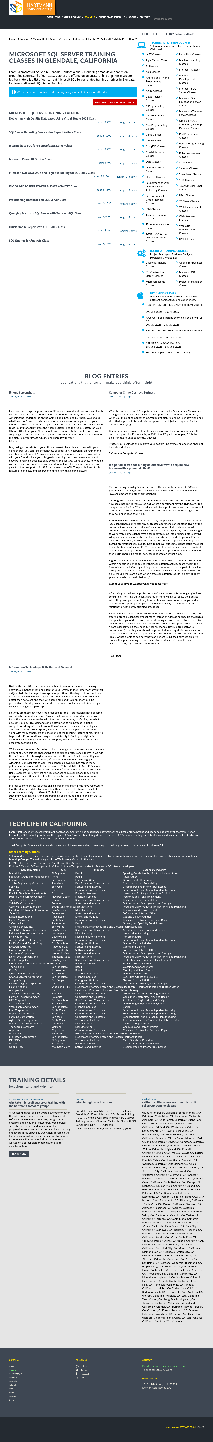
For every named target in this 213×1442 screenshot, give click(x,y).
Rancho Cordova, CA (154, 1222)
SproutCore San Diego (51, 862)
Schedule (13, 1377)
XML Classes (186, 239)
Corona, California (183, 1207)
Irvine (178, 1313)
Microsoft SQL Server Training (42, 83)
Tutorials (13, 1385)
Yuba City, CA (176, 1302)
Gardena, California (172, 1262)
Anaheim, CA (195, 1291)
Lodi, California (190, 1295)
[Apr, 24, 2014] (115, 472)
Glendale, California (73, 38)
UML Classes (186, 195)
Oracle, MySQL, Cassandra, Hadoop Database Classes (190, 124)
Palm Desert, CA (174, 1226)
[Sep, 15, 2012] (15, 671)
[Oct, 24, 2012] (15, 396)
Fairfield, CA (163, 1127)
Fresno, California (153, 1189)
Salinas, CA (170, 1240)
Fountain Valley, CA (153, 1160)
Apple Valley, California (156, 1266)
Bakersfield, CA (189, 1178)
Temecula (159, 1284)
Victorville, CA (159, 1269)
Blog (11, 1388)
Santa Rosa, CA (188, 1237)
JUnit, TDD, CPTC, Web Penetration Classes (156, 237)
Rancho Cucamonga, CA (156, 1211)
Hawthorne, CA (151, 1280)
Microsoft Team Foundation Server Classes (190, 101)
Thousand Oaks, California (162, 1273)
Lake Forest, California (173, 1119)
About (132, 17)
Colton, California (153, 1149)
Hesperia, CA (194, 1229)
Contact (145, 17)
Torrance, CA (163, 1218)
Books (12, 1400)
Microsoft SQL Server (45, 38)
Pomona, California (154, 1233)
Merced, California (189, 1248)
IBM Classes (153, 209)
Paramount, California (187, 1116)
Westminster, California (184, 1127)
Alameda (147, 1207)
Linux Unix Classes (190, 54)
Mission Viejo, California (170, 1185)
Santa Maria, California (185, 1218)
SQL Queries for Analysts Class (29, 240)
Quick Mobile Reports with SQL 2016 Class (37, 227)
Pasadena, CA (164, 1138)
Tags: (29, 396)
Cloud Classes (154, 140)
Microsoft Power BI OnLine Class (30, 159)
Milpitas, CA (173, 1295)
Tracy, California (152, 1240)
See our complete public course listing (168, 352)
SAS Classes (186, 162)
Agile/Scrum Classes (157, 60)
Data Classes (153, 161)
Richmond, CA (193, 1262)
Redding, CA (180, 1134)
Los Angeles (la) (176, 1291)
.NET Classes (153, 54)
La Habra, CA (163, 1288)
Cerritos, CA (179, 1266)
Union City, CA (185, 1251)
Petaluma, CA (179, 1310)
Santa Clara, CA (176, 1317)
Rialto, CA (173, 1233)
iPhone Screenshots (22, 392)
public (115, 76)
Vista (174, 1237)
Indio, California (156, 1141)
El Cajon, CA (163, 1152)
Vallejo (176, 1152)
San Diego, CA (191, 1313)
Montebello (149, 1277)
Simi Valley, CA (184, 1130)
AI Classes (152, 65)
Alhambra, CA (150, 1119)
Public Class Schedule (112, 17)
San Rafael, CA (150, 1262)
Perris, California (168, 1178)
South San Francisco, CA (158, 1145)
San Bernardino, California (174, 1192)
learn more (19, 1153)
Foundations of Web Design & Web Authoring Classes (157, 186)
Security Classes (188, 168)
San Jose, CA (190, 1222)
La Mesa (178, 1138)
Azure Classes (154, 90)
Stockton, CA (193, 1204)
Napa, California (181, 1211)
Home (12, 38)
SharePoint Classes (190, 174)
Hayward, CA (187, 1299)
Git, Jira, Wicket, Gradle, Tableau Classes (155, 199)
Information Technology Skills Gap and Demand (40, 667)
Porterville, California (155, 1174)
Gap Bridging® (15, 1373)
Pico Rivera (173, 1160)
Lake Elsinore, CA (178, 1163)
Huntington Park (190, 1189)
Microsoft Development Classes (187, 79)
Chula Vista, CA (153, 1204)
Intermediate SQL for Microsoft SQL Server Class (40, 145)
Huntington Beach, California (160, 1112)
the (73, 749)
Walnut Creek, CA (185, 1255)
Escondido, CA (150, 1196)
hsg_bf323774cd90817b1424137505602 (112, 38)
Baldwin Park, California (157, 1134)
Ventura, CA (163, 1321)
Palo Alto (147, 1116)
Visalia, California (153, 1226)
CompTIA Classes (156, 146)
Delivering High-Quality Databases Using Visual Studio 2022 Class (52, 118)
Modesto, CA (189, 1160)
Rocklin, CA (162, 1237)
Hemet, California (179, 1269)
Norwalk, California (154, 1259)
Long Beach (171, 1299)
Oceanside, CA (188, 1273)
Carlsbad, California (154, 1163)
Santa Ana (162, 1215)
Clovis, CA (188, 1152)
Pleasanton (174, 1222)
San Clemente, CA (152, 1130)
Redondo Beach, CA (153, 1291)
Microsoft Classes (189, 69)
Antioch (178, 1145)
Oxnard (177, 1167)
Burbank (177, 1306)
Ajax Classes (153, 71)
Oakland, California (189, 1156)
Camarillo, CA (175, 1284)
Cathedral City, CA (166, 1248)
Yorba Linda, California (185, 1288)
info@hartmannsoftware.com (168, 1366)
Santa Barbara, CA (174, 1182)
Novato (169, 1130)
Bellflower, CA (164, 1229)
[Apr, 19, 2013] (115, 396)
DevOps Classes (155, 176)
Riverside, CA (163, 1167)
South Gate (192, 1259)
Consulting (54, 17)
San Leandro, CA (193, 1167)
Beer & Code (73, 862)
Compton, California (192, 1141)
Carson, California (173, 1204)
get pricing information (115, 102)
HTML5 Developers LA (22, 862)
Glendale (169, 1251)
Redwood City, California (157, 1171)
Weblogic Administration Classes (187, 229)
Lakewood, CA (182, 1171)
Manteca (177, 1321)
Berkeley (179, 1229)
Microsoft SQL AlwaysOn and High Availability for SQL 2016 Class (52, 173)
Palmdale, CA (150, 1192)
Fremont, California (172, 1196)
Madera (162, 1244)
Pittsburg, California (191, 1200)
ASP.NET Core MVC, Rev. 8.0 (163, 343)
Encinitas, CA (150, 1178)
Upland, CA (193, 1185)
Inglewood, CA (166, 1277)
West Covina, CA (152, 1299)
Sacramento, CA (169, 1200)
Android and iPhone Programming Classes (157, 81)
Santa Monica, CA (189, 1112)
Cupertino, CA (175, 1259)
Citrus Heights (156, 1123)
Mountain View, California (158, 1255)
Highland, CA (173, 1149)
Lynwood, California (154, 1302)
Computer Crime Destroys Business (132, 392)
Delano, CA (173, 1123)
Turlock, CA (172, 1189)
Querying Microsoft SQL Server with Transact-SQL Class (45, 213)
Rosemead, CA (162, 1207)
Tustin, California (187, 1240)
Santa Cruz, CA (193, 1196)
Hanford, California (154, 1317)
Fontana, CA (176, 1244)
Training (90, 17)
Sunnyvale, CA (178, 1174)
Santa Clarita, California (175, 1280)
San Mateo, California (188, 1277)
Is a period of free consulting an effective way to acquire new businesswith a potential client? (149, 466)
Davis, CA (173, 1141)
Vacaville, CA (177, 1215)
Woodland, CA (164, 1313)
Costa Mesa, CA (164, 1116)
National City (150, 1200)
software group (181, 1427)
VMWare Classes (189, 201)
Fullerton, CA (193, 1145)
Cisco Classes (153, 134)
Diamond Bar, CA (152, 1251)
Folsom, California (153, 1295)
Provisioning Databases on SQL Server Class (37, 200)
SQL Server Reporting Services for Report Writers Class (45, 132)
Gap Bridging (72, 17)
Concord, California (158, 1310)
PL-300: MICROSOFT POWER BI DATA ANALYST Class (43, 186)
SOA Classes (186, 179)
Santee (192, 1174)
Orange (191, 1182)
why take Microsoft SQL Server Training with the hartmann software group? (37, 1104)
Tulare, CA (170, 1156)
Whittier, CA (163, 1306)
